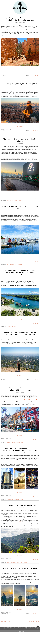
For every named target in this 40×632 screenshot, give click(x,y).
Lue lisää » (20, 71)
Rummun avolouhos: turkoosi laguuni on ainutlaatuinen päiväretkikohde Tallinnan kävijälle (20, 272)
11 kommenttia (4, 130)
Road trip (9, 77)
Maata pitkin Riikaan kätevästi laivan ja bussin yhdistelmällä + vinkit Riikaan (20, 389)
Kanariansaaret (19, 564)
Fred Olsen (20, 523)
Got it (23, 631)
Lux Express (37, 399)
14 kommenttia (4, 75)
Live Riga (33, 399)
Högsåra (9, 264)
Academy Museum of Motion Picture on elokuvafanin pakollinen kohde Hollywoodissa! (20, 450)
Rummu (8, 326)
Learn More (18, 631)
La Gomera (25, 564)
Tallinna (12, 326)
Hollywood (9, 501)
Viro (15, 326)
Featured (13, 564)
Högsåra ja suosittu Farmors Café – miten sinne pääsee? (20, 207)
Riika (22, 442)
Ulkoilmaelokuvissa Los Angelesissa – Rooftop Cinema (20, 140)
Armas (16, 523)
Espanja (8, 564)
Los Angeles (14, 200)
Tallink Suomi (24, 399)
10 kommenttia (4, 198)
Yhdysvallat (17, 77)
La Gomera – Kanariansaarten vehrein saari (20, 507)
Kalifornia (9, 200)
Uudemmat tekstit (6, 623)
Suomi (12, 264)
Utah (13, 77)
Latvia (18, 442)
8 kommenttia (4, 262)
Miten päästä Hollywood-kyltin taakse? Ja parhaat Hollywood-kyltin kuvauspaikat (20, 333)
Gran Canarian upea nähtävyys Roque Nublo (20, 570)
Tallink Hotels (29, 399)
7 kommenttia (4, 439)
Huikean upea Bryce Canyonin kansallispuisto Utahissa (20, 85)
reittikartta (30, 404)
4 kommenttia (4, 379)
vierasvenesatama (18, 264)
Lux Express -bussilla (12, 403)
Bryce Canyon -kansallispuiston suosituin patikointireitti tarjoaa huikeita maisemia (20, 19)
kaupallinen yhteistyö (12, 442)
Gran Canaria (18, 618)
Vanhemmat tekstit (33, 623)
